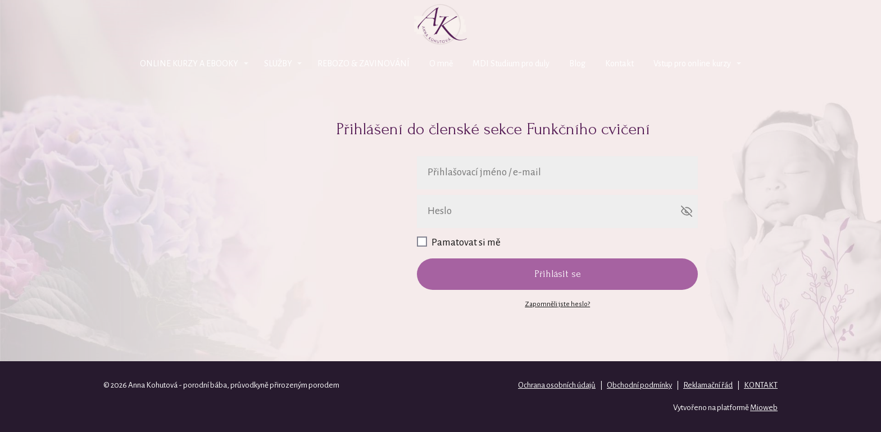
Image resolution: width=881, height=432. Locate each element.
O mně (441, 63)
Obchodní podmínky (639, 385)
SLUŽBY (278, 63)
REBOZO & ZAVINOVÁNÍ (363, 63)
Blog (577, 63)
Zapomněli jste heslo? (557, 304)
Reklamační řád (708, 385)
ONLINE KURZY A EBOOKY (189, 63)
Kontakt (619, 63)
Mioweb (764, 407)
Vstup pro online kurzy (692, 63)
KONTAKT (761, 385)
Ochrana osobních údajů (557, 385)
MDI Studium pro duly (511, 63)
